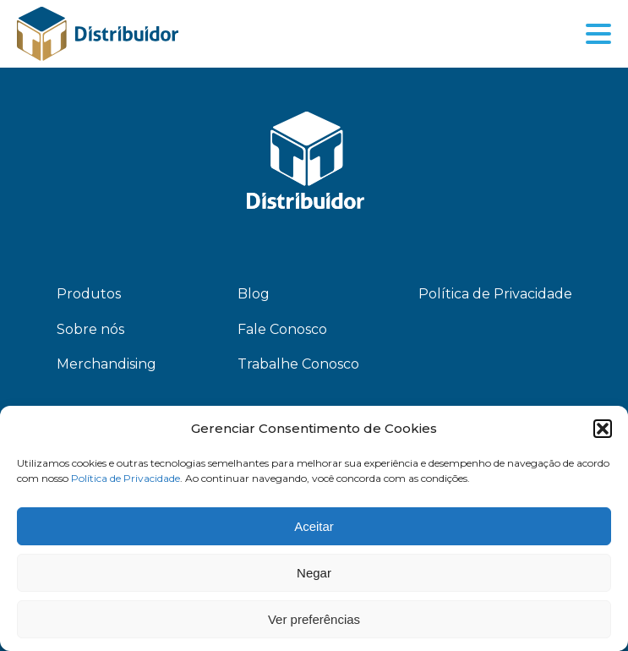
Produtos (89, 294)
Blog (254, 294)
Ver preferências (314, 619)
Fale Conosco (282, 329)
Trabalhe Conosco (298, 364)
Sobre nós (90, 329)
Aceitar (314, 526)
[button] (602, 428)
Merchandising (106, 364)
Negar (314, 573)
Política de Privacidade (125, 478)
